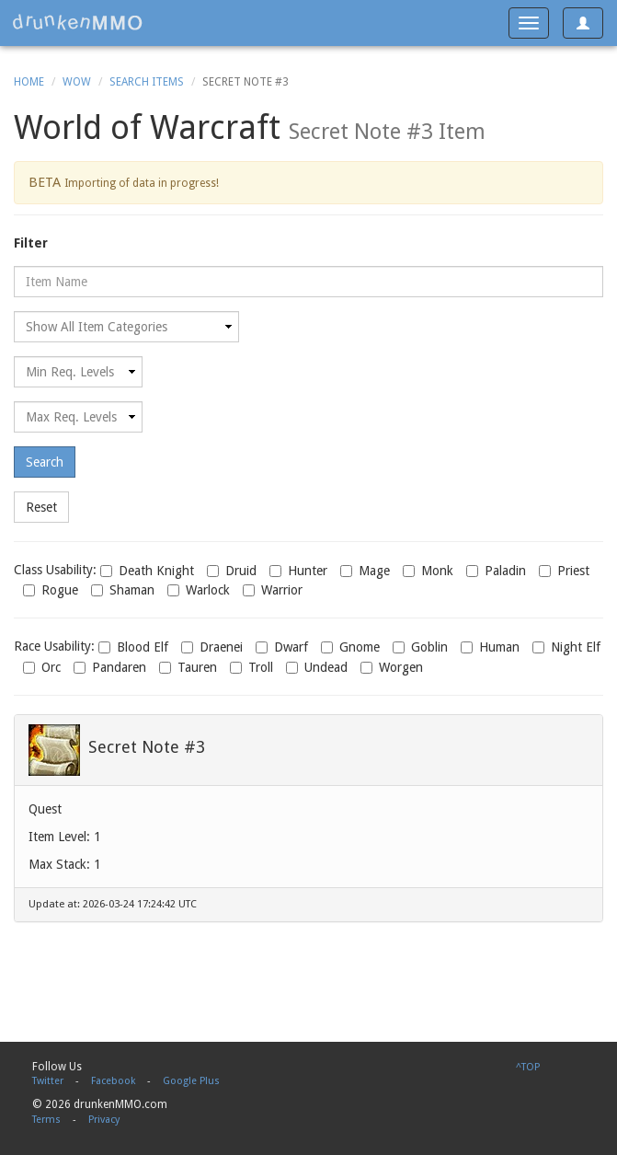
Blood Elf (133, 647)
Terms (46, 1120)
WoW (77, 81)
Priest (564, 570)
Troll (251, 667)
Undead (317, 667)
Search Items (146, 81)
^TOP (528, 1067)
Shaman (122, 590)
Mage (365, 570)
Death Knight (147, 570)
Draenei (212, 647)
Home (29, 81)
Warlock (198, 590)
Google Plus (191, 1081)
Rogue (50, 590)
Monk (428, 570)
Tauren (188, 667)
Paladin (496, 570)
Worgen (391, 667)
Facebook (113, 1081)
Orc (42, 667)
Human (490, 647)
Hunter (298, 570)
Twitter (47, 1081)
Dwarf (282, 647)
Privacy (104, 1120)
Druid (232, 570)
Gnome (350, 647)
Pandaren (110, 667)
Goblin (420, 647)
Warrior (273, 590)
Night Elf (566, 647)
